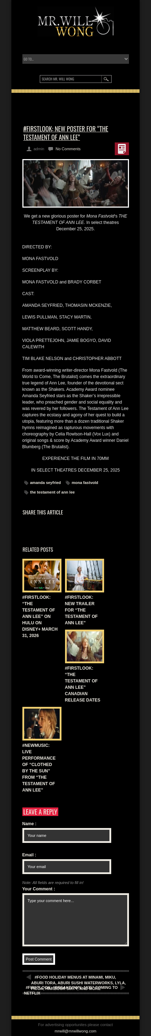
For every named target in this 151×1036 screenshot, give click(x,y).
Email (29, 854)
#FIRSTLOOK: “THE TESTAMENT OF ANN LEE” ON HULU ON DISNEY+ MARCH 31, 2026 (40, 616)
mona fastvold (85, 482)
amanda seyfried (45, 482)
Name (29, 823)
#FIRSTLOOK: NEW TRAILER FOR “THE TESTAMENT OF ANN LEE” (81, 610)
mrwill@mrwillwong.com (76, 1031)
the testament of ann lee (52, 492)
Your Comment (38, 888)
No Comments (67, 149)
